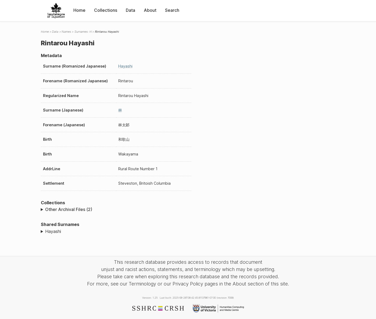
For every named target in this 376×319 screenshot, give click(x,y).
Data (130, 10)
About (150, 10)
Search (172, 10)
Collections (105, 10)
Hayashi (125, 66)
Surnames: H (83, 32)
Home (79, 10)
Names (66, 32)
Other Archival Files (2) (68, 209)
